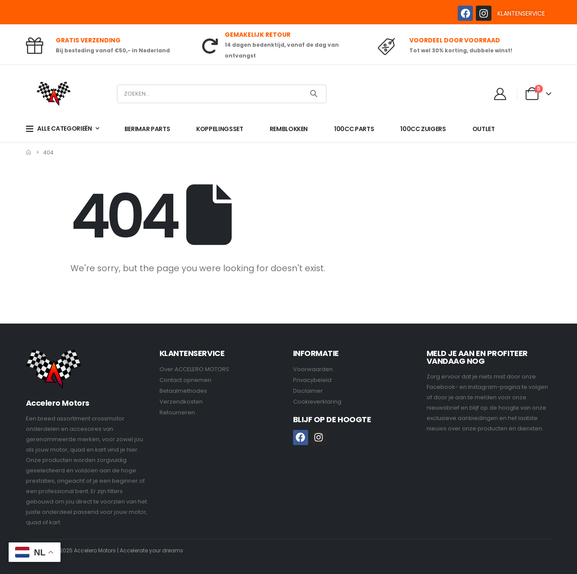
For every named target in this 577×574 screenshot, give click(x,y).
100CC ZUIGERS (423, 129)
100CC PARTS (354, 129)
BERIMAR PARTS (147, 129)
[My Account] (500, 94)
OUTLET (483, 129)
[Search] (314, 94)
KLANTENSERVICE (521, 13)
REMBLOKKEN (289, 129)
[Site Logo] (53, 93)
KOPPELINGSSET (219, 129)
